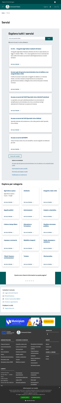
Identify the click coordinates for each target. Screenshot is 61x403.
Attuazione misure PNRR (7, 362)
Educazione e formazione (37, 344)
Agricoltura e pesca (35, 365)
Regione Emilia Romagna (8, 2)
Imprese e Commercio (21, 352)
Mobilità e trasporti (20, 362)
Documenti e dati (5, 359)
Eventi (47, 359)
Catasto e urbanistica (21, 357)
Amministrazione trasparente (35, 374)
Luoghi (47, 356)
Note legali (33, 380)
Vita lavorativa (19, 349)
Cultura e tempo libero (21, 346)
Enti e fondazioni (5, 352)
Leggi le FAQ (19, 380)
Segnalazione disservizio (22, 377)
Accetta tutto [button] (25, 397)
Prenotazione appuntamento (19, 374)
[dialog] (30, 394)
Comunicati (48, 346)
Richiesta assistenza (21, 382)
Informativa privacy (35, 377)
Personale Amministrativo (7, 357)
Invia (49, 39)
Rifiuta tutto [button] (36, 397)
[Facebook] (49, 7)
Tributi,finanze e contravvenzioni (35, 352)
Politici (2, 354)
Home (3, 13)
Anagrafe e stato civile (21, 344)
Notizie (47, 344)
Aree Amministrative (6, 346)
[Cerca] (58, 7)
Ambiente (33, 355)
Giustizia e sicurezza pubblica (36, 347)
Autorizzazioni (34, 363)
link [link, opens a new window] (44, 394)
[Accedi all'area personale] (55, 2)
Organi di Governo (5, 344)
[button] (30, 400)
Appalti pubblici (19, 354)
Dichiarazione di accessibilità (34, 383)
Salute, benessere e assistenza (35, 359)
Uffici (2, 349)
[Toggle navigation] (3, 7)
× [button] (59, 387)
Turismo (18, 359)
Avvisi (47, 349)
